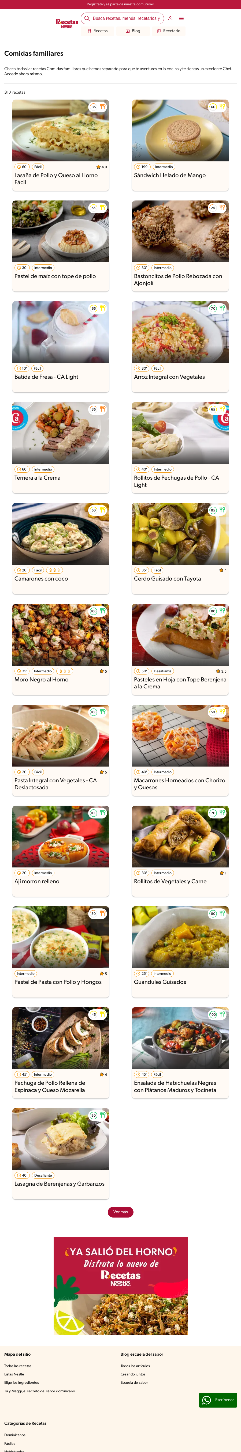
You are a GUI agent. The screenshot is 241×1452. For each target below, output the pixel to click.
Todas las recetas (17, 1366)
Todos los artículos (135, 1366)
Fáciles (9, 1444)
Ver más (120, 1212)
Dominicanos (14, 1435)
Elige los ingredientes (21, 1383)
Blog (133, 31)
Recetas (97, 31)
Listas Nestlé (14, 1375)
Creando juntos (133, 1375)
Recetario (168, 31)
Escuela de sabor (134, 1383)
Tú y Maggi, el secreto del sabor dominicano (39, 1391)
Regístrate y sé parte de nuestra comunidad (120, 4)
